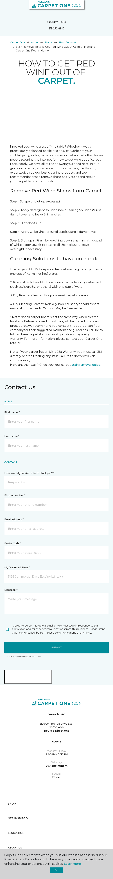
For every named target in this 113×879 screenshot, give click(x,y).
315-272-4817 (56, 28)
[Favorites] (103, 7)
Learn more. (72, 863)
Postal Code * (12, 543)
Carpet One (17, 42)
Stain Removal (67, 42)
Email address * (14, 519)
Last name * (11, 436)
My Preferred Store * (17, 567)
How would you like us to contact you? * (29, 473)
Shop (12, 803)
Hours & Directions (56, 730)
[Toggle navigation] (5, 7)
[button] (99, 7)
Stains (49, 42)
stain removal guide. (86, 364)
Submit (56, 647)
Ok (56, 870)
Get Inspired (18, 818)
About (35, 42)
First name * (12, 412)
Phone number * (14, 495)
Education (16, 833)
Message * (10, 590)
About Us (15, 847)
